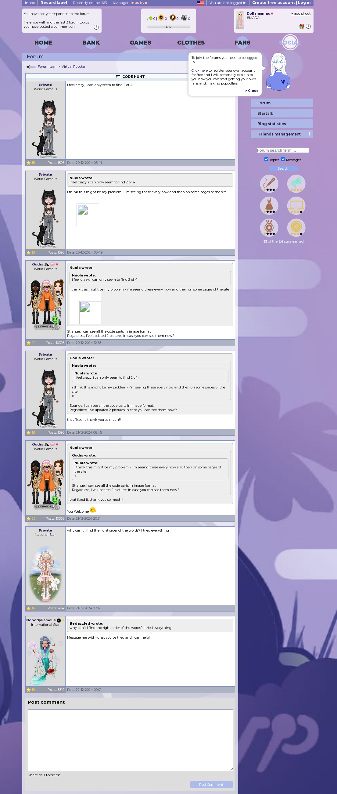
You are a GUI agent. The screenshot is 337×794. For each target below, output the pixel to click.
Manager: (130, 2)
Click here (200, 70)
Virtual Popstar (73, 66)
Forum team (48, 66)
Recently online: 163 (90, 2)
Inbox (30, 2)
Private (45, 85)
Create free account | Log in (281, 2)
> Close (252, 90)
